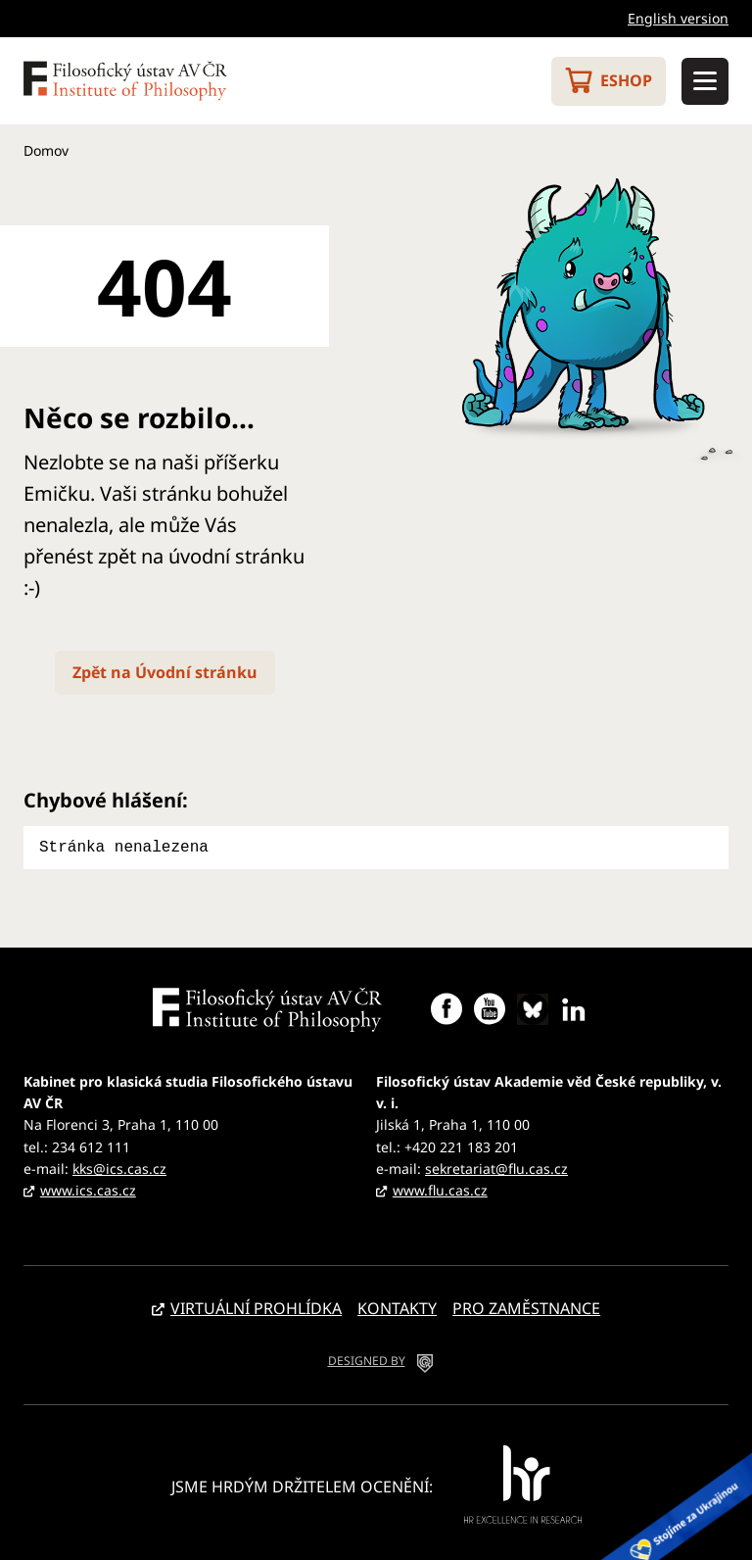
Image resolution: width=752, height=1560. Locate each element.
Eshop (626, 80)
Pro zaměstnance (526, 1306)
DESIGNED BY (366, 1358)
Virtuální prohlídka (256, 1306)
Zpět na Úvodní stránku (165, 672)
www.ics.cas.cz (88, 1188)
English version (678, 18)
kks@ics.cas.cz (119, 1166)
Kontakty (397, 1306)
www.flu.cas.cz (440, 1188)
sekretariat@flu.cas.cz (496, 1166)
